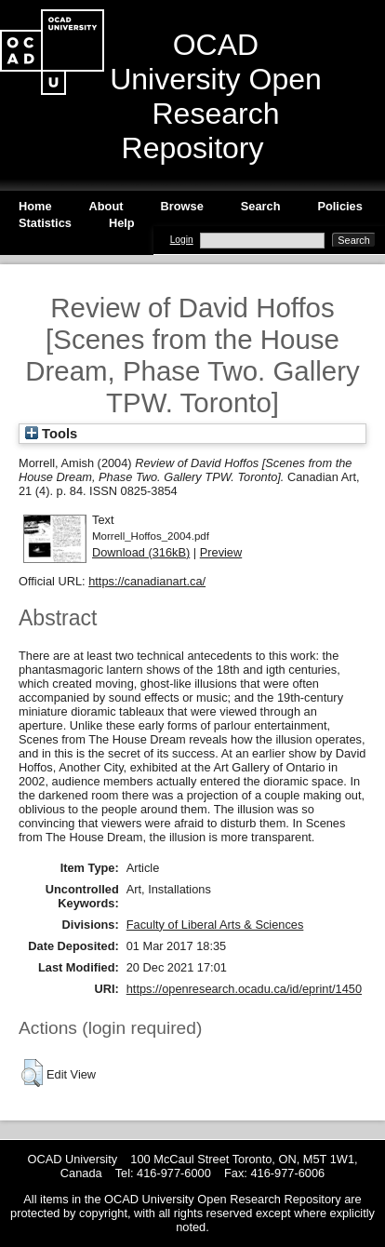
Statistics (45, 223)
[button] (32, 1073)
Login (181, 240)
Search (261, 206)
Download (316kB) (141, 552)
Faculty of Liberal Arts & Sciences (215, 925)
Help (122, 223)
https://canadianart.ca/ (147, 581)
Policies (339, 206)
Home (35, 206)
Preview (221, 552)
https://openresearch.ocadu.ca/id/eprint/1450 (244, 989)
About (106, 206)
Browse (182, 206)
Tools (51, 433)
